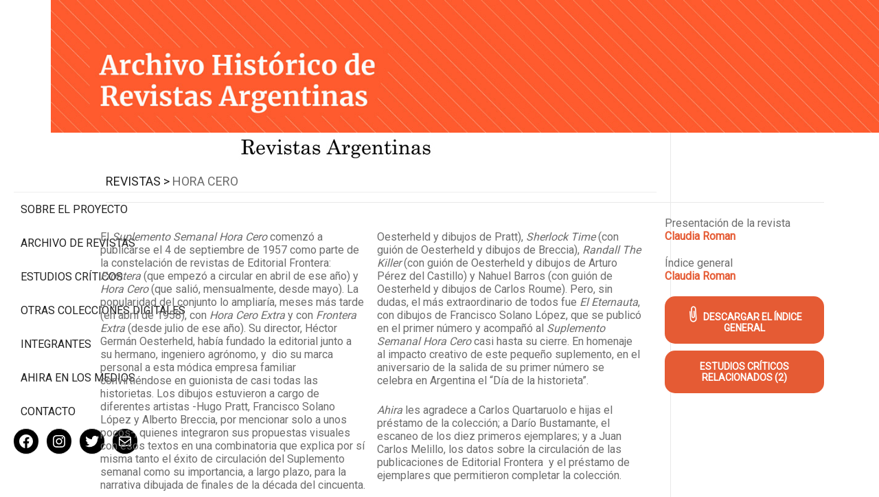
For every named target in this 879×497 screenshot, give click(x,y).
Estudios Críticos (72, 218)
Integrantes (56, 299)
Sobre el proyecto (74, 151)
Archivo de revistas (78, 185)
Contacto (48, 366)
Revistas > (258, 162)
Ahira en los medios (78, 333)
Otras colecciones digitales (75, 259)
